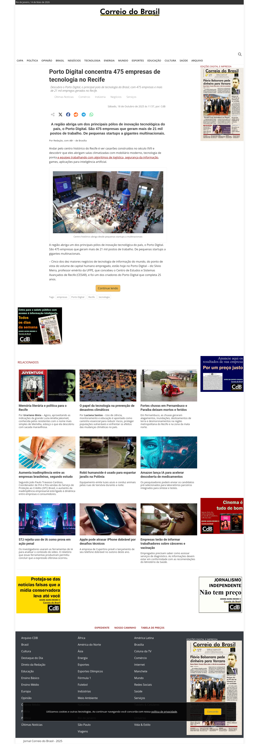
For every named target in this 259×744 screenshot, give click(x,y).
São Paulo (84, 725)
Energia (109, 60)
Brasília (139, 645)
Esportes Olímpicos (90, 671)
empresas (62, 297)
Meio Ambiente (88, 698)
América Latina (144, 638)
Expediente (102, 627)
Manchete (140, 671)
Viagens (83, 731)
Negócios (74, 60)
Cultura (170, 60)
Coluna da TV (142, 651)
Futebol (83, 685)
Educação (154, 60)
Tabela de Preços (152, 627)
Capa (20, 60)
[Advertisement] (129, 36)
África (81, 638)
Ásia (80, 651)
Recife (91, 297)
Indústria (100, 97)
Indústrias (84, 691)
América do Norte (89, 645)
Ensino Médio (30, 685)
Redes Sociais (143, 685)
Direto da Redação (33, 665)
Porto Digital (77, 297)
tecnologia (104, 297)
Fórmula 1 (84, 678)
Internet (139, 665)
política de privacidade (164, 711)
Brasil (60, 60)
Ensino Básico (30, 678)
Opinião (46, 60)
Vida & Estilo (142, 725)
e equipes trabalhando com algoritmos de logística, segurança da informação (107, 157)
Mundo (123, 60)
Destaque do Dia (32, 658)
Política (32, 60)
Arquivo (197, 60)
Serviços (131, 97)
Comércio (84, 97)
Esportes (138, 60)
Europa (26, 691)
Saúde (184, 60)
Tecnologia (92, 60)
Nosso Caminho (125, 627)
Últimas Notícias (64, 97)
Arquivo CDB (29, 638)
